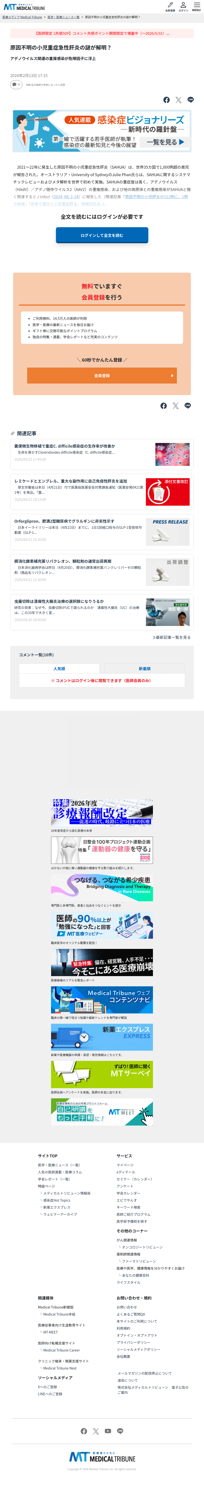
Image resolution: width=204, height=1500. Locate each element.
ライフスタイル (129, 1282)
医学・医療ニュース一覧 (64, 17)
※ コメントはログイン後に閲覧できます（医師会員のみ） (102, 680)
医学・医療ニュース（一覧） (60, 1164)
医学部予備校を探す (132, 1221)
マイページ (125, 1164)
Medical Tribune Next (60, 1368)
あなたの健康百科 (135, 1275)
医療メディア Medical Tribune (22, 17)
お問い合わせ (127, 1307)
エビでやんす (127, 1200)
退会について (128, 1380)
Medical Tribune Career (61, 1350)
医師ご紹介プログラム (134, 1214)
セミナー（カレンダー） (135, 1179)
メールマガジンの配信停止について (145, 1373)
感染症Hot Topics (56, 1200)
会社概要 (123, 1356)
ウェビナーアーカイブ (60, 1214)
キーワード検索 (129, 1207)
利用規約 (123, 1328)
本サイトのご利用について (137, 1321)
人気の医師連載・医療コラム (60, 1172)
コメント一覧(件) (36, 655)
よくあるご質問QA (131, 1314)
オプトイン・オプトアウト (137, 1335)
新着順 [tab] (145, 668)
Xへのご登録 (47, 1386)
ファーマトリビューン (139, 1261)
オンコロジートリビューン (142, 1247)
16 (16, 84)
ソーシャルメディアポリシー (139, 1349)
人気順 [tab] (59, 668)
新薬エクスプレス (57, 1207)
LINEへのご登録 (50, 1393)
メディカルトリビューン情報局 (66, 1193)
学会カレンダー (129, 1193)
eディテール (126, 1172)
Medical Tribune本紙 (59, 1314)
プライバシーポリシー (134, 1342)
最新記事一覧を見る (171, 637)
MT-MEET (50, 1332)
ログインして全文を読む (102, 235)
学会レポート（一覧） (55, 1179)
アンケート (125, 1186)
